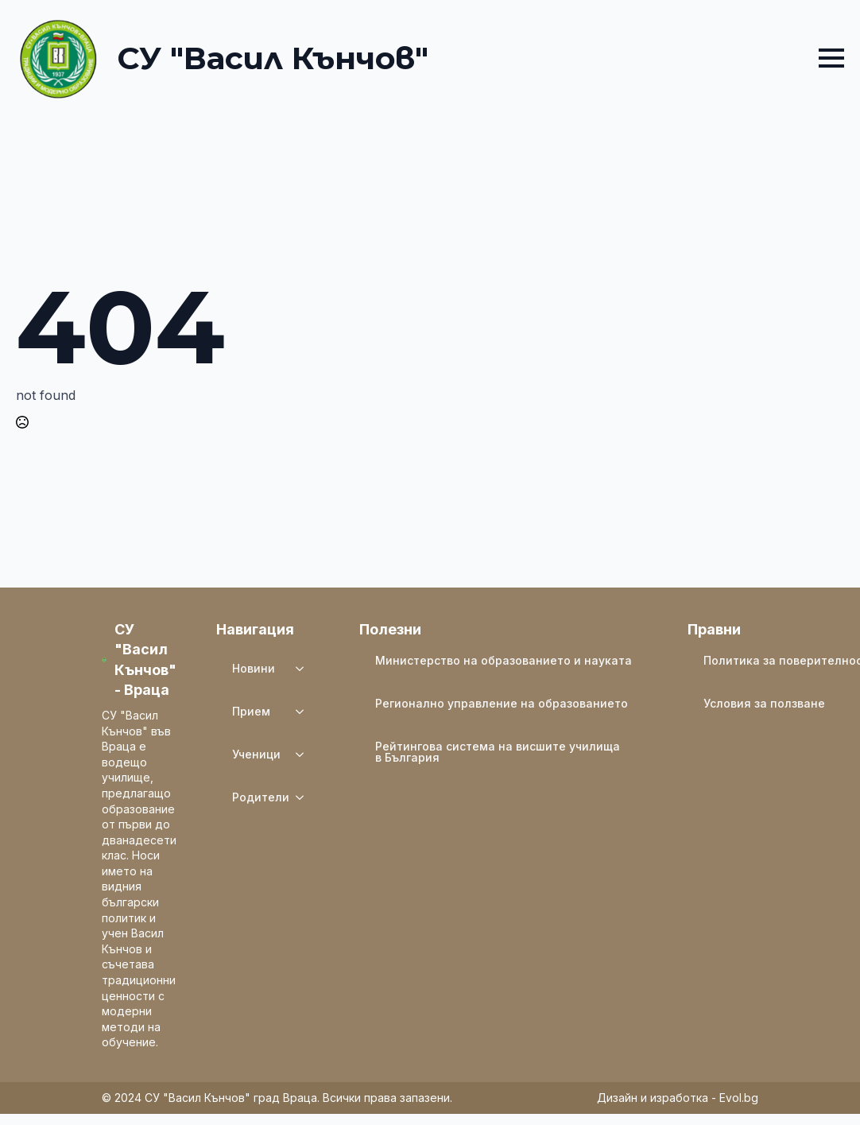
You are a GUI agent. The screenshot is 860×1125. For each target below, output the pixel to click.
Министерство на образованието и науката (503, 660)
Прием (251, 711)
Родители (260, 797)
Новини (253, 668)
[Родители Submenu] (304, 797)
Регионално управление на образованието (501, 703)
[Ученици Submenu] (304, 754)
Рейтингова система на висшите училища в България (497, 751)
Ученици (256, 754)
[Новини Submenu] (304, 668)
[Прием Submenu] (304, 711)
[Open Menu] (831, 58)
